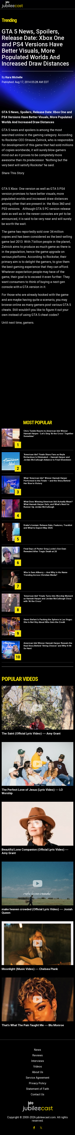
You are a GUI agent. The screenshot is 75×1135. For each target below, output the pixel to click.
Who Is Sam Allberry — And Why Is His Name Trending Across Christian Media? (45, 573)
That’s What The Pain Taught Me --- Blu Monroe (33, 1025)
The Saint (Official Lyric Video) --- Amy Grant (31, 733)
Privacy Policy (37, 1083)
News (37, 1049)
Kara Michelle (13, 77)
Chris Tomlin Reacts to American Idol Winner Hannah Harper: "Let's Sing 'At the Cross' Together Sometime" (48, 433)
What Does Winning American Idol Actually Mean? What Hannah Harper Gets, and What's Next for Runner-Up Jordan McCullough (48, 504)
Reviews (37, 1055)
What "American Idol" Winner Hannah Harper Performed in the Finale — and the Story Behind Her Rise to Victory (47, 481)
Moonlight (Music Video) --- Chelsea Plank (30, 969)
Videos (37, 1066)
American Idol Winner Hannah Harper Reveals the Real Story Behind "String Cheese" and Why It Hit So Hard (48, 646)
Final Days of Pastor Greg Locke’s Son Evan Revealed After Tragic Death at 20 (45, 550)
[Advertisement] (37, 402)
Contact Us (37, 1094)
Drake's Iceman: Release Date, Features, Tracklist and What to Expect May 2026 (48, 526)
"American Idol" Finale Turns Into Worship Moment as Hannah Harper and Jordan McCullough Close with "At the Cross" (48, 599)
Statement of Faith (37, 1088)
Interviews (37, 1061)
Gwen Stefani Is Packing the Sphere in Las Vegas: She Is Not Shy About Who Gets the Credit (48, 620)
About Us (37, 1072)
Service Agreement (37, 1077)
